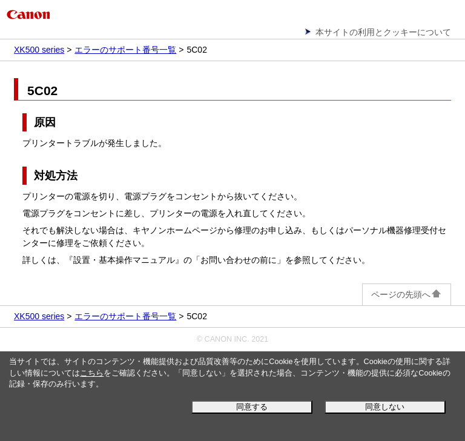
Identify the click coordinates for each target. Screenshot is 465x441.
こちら (92, 373)
